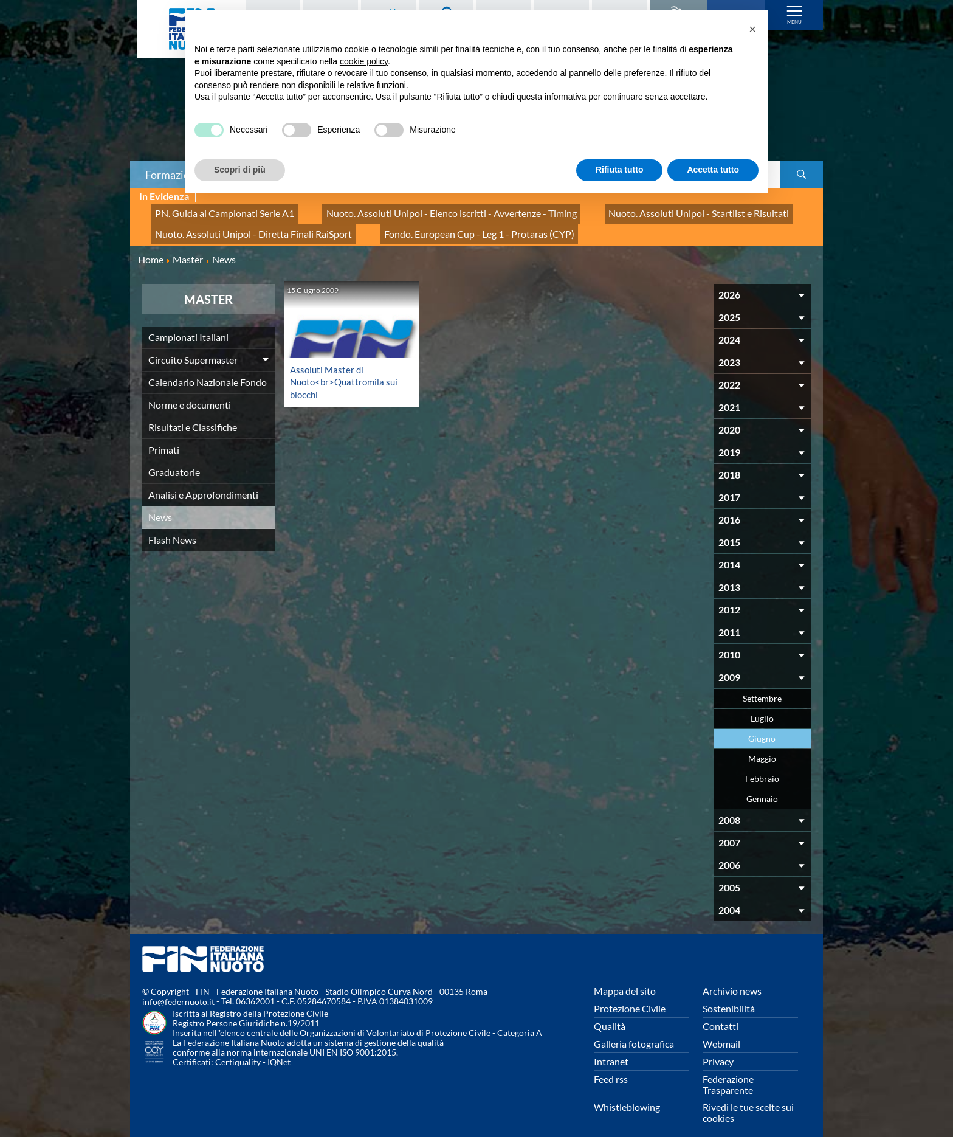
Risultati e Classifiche (192, 413)
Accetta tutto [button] (713, 170)
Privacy (718, 1047)
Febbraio (762, 764)
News (160, 503)
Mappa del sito (625, 977)
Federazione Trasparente (728, 1070)
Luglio (762, 704)
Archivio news (732, 977)
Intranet (611, 1047)
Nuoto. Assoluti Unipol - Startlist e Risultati (634, 210)
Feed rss (611, 1065)
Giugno (762, 724)
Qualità (609, 1012)
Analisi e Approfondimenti (203, 480)
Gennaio (762, 784)
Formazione (173, 174)
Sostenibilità (729, 994)
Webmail (721, 1029)
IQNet (279, 1048)
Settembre (762, 684)
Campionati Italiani (188, 323)
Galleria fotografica (634, 1029)
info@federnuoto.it (178, 988)
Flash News (172, 525)
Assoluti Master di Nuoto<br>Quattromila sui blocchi (347, 367)
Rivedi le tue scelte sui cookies (748, 1098)
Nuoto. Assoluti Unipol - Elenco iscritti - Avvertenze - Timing (415, 210)
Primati (163, 435)
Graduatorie (174, 458)
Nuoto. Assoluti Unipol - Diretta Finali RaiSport (240, 223)
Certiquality (238, 1048)
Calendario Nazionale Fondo (207, 368)
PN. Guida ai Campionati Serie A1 (214, 210)
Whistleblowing (627, 1093)
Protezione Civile (630, 994)
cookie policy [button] (364, 61)
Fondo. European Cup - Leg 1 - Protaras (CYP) (439, 223)
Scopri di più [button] (240, 170)
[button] (752, 29)
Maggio (762, 744)
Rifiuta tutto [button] (620, 170)
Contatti (720, 1012)
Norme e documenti (189, 390)
